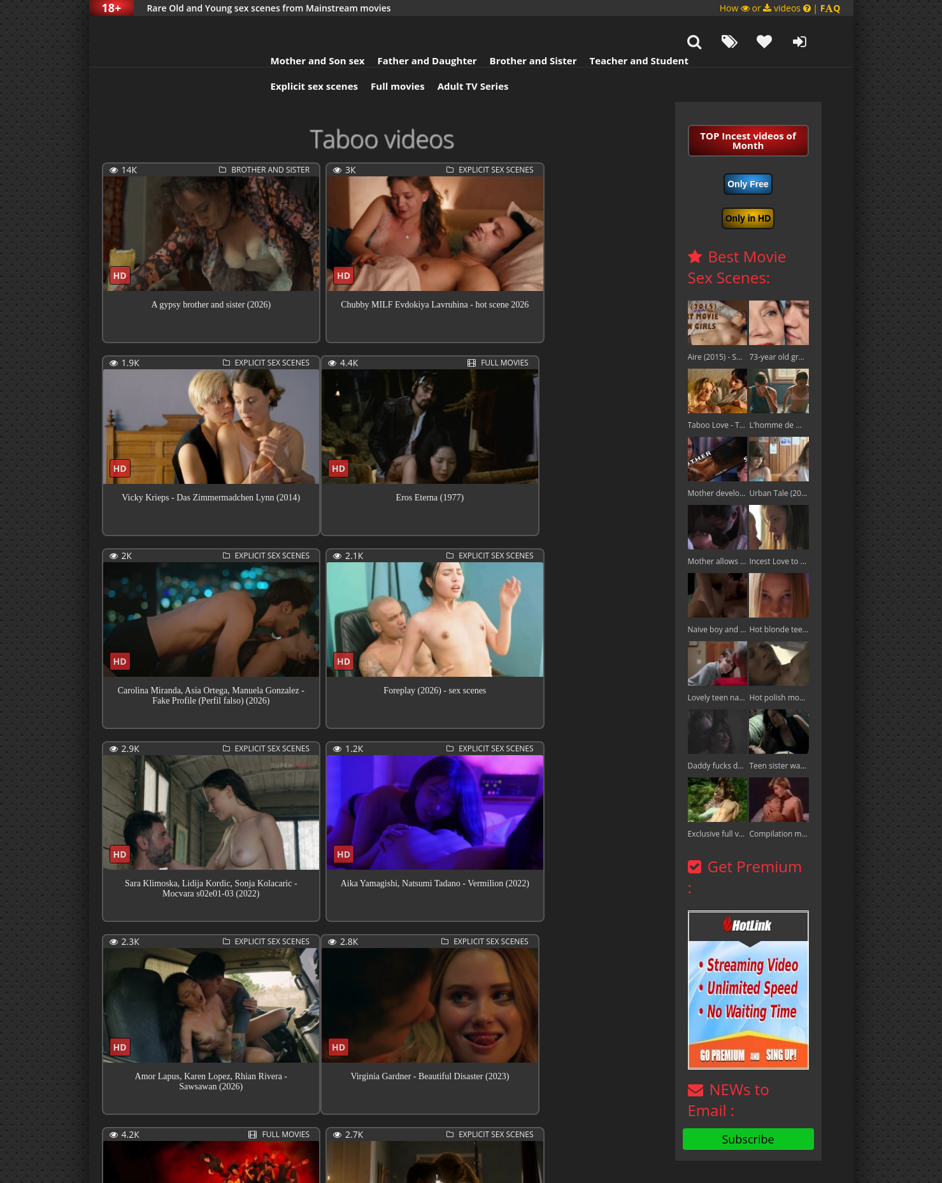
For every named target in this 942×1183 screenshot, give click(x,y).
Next (187, 1115)
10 (446, 1114)
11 (470, 1114)
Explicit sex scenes (299, 54)
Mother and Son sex (302, 28)
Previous (130, 1115)
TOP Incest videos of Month (748, 108)
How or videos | (780, 8)
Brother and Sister (517, 28)
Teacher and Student (622, 28)
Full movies (382, 54)
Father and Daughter (410, 28)
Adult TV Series (457, 54)
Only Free (748, 152)
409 (518, 1114)
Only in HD (748, 186)
